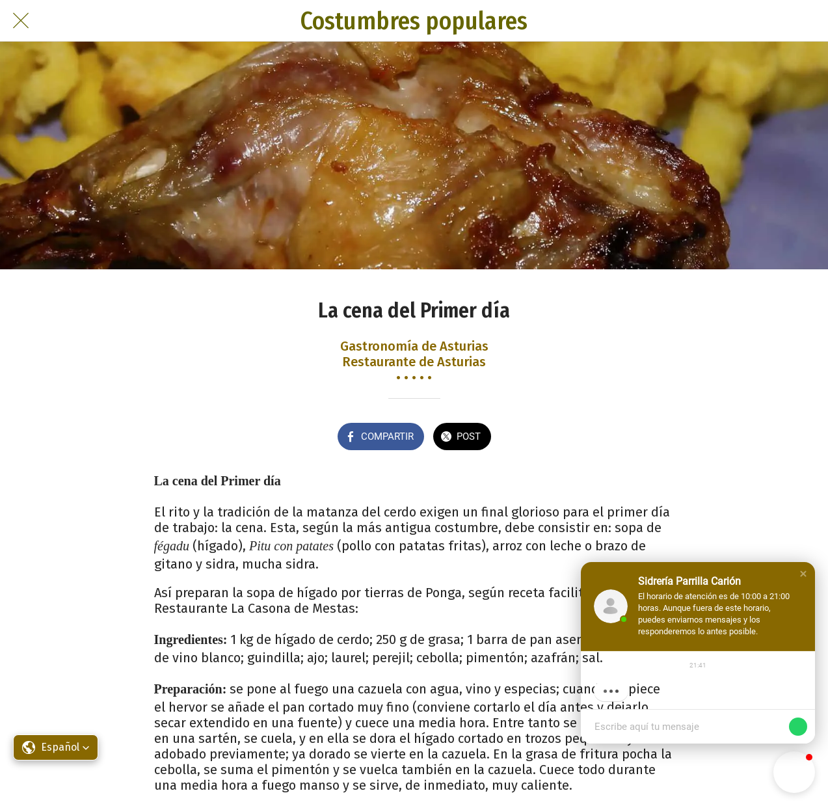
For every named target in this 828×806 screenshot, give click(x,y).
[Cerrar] (21, 21)
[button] (803, 573)
